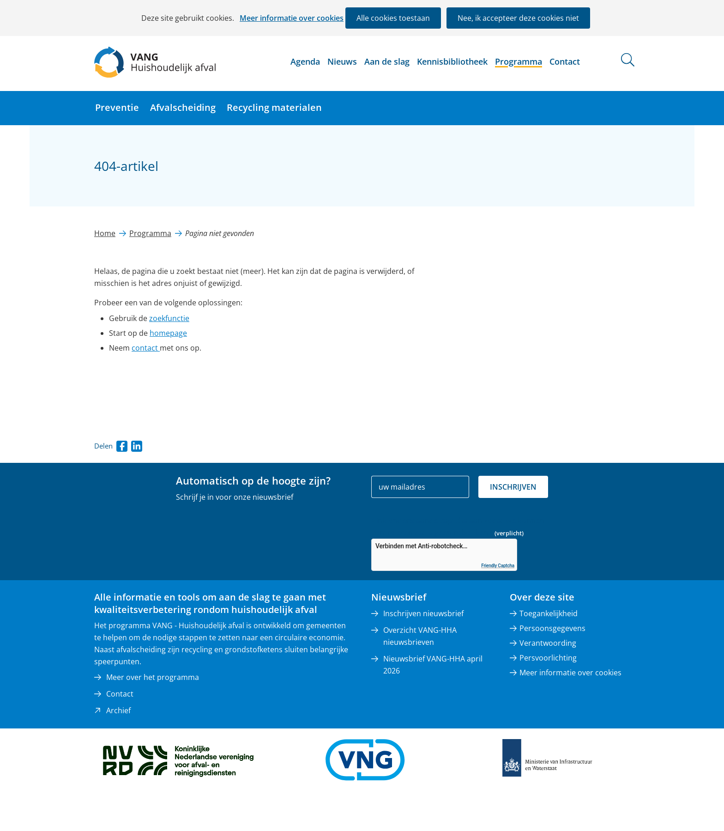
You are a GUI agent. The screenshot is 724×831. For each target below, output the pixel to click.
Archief (118, 710)
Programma (518, 61)
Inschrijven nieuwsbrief (423, 613)
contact (146, 348)
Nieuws (342, 61)
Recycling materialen (274, 107)
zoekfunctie (169, 318)
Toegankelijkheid (548, 613)
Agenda (305, 61)
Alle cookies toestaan (393, 18)
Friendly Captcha (497, 565)
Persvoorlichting (548, 658)
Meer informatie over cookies (292, 18)
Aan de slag (387, 61)
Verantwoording (547, 643)
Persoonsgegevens (552, 628)
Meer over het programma (152, 677)
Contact (564, 61)
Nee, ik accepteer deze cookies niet (518, 18)
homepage (168, 333)
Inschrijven (513, 487)
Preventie (117, 107)
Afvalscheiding (183, 107)
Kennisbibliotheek (452, 61)
